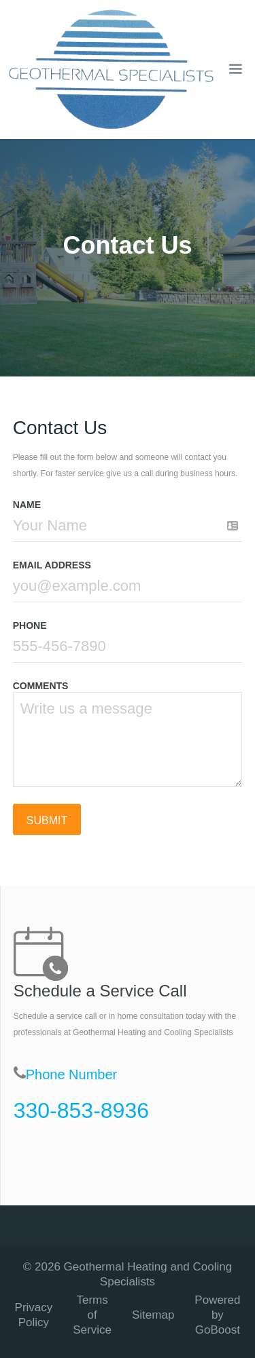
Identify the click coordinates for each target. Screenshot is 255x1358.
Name (27, 504)
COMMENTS (41, 685)
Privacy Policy (34, 1315)
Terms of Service (92, 1315)
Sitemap (153, 1314)
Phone (30, 625)
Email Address (52, 565)
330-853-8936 (81, 1110)
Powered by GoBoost (217, 1315)
